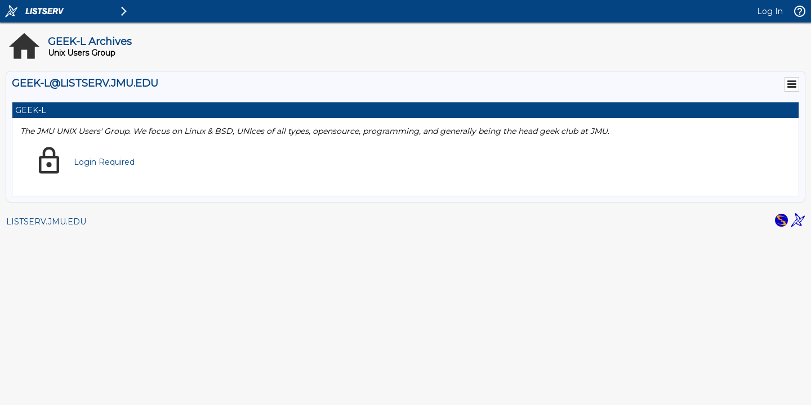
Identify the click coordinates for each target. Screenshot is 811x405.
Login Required (104, 162)
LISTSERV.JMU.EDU (46, 222)
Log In (770, 11)
